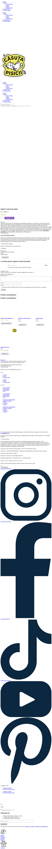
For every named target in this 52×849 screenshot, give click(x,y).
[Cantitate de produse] (2, 217)
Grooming (3, 837)
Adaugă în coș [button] (22, 324)
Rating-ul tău (4, 274)
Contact (5, 404)
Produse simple (9, 7)
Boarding (3, 839)
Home (4, 1)
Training (2, 840)
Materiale (4, 248)
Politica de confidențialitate (9, 399)
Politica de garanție (7, 401)
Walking (2, 836)
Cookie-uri (5, 403)
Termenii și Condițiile (30, 826)
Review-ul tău (4, 275)
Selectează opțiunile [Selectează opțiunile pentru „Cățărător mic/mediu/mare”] (6, 323)
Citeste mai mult (5, 439)
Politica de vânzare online (8, 789)
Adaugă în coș (9, 218)
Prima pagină (3, 105)
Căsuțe (7, 5)
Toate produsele (9, 4)
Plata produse (6, 388)
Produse (5, 2)
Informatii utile (5, 233)
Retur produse (6, 390)
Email (2, 285)
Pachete (7, 6)
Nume (2, 283)
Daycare (2, 835)
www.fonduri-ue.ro (5, 433)
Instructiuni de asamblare (7, 243)
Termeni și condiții (7, 788)
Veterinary (3, 847)
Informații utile (6, 9)
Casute (4, 376)
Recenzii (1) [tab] (5, 257)
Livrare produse (6, 387)
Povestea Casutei (7, 10)
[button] (26, 233)
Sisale (18, 105)
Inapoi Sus (3, 360)
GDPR (4, 402)
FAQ (4, 391)
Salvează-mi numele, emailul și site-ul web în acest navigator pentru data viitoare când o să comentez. (24, 287)
